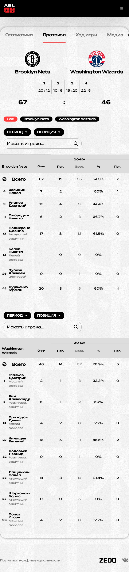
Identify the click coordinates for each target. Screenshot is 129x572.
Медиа (115, 35)
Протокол (54, 35)
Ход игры (86, 35)
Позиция (49, 132)
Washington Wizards (96, 72)
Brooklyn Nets (32, 72)
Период (17, 132)
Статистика (19, 35)
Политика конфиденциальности (30, 560)
